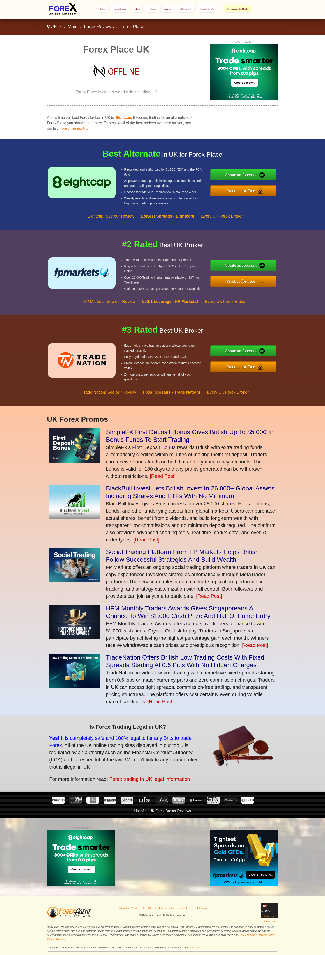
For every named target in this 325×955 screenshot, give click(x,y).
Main (72, 26)
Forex (103, 8)
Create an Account (248, 176)
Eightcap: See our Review (111, 222)
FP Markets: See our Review (109, 308)
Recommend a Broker (238, 8)
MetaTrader (120, 8)
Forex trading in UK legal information (140, 776)
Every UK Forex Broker (222, 222)
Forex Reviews (99, 26)
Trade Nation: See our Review (109, 398)
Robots (152, 8)
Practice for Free (247, 190)
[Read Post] (163, 476)
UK (54, 26)
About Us (124, 908)
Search (190, 908)
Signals (167, 8)
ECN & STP (186, 8)
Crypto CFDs (207, 8)
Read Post (196, 947)
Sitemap (202, 908)
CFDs (137, 8)
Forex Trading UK (74, 128)
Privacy (151, 908)
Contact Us (138, 908)
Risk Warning (167, 908)
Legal (180, 908)
